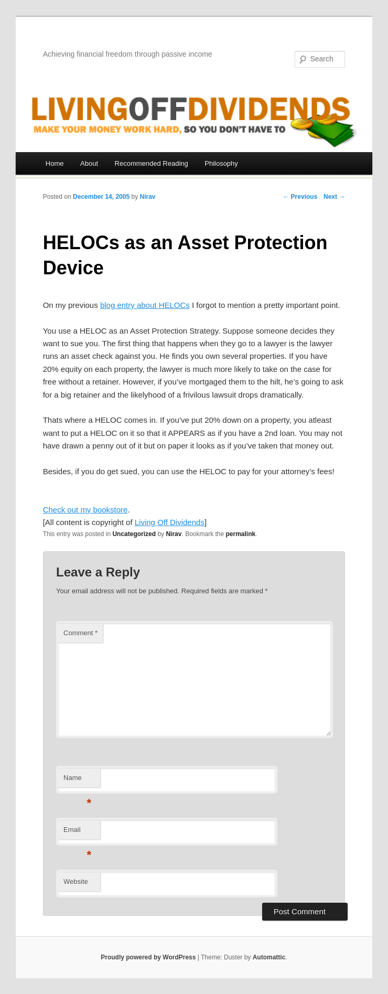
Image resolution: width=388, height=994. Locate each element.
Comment (80, 633)
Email (77, 833)
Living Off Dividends (169, 522)
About (89, 163)
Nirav (147, 196)
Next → (334, 196)
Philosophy (221, 163)
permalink (241, 534)
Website (75, 881)
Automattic (269, 957)
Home (55, 163)
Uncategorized (134, 534)
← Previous (300, 196)
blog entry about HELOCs (145, 305)
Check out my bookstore (85, 509)
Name (77, 781)
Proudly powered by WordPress (148, 957)
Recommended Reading (151, 163)
